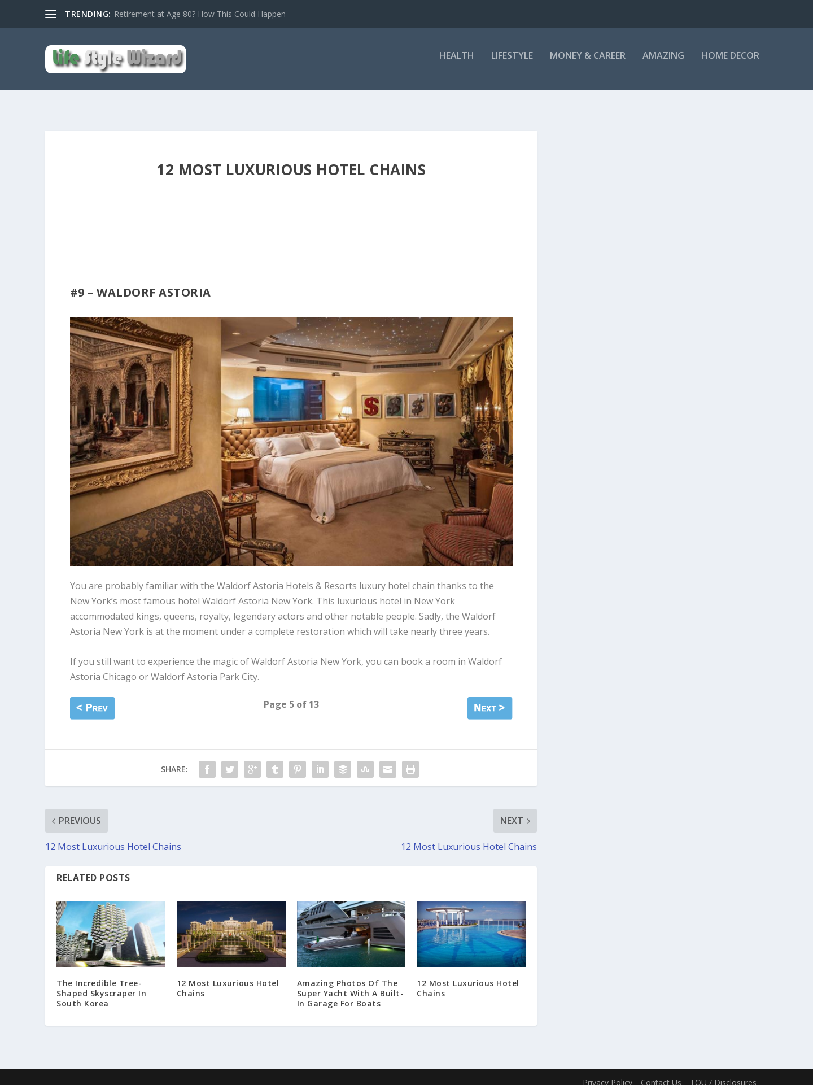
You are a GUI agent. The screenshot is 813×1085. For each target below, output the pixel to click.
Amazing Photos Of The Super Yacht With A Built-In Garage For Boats (350, 983)
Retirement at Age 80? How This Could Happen (200, 13)
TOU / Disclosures (723, 1072)
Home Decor (730, 64)
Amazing (663, 64)
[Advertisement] (275, 244)
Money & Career (588, 64)
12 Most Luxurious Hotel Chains (228, 978)
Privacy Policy (607, 1072)
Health (456, 64)
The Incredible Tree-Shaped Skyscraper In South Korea (101, 983)
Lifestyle (512, 64)
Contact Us (661, 1072)
